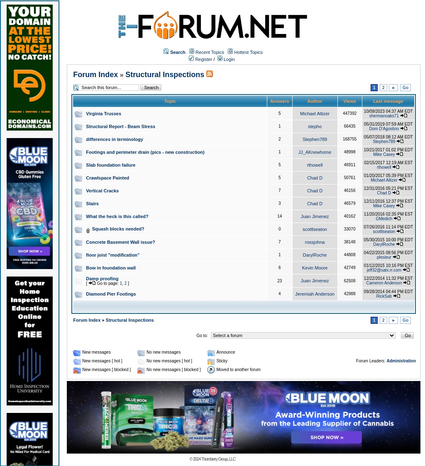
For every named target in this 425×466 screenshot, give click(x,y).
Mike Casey (384, 154)
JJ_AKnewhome (315, 152)
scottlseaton (315, 229)
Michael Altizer (315, 113)
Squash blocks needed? (118, 228)
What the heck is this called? (117, 216)
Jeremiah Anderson (315, 293)
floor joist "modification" (112, 254)
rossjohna (315, 242)
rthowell (315, 165)
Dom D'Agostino (384, 128)
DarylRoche (384, 244)
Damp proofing (102, 278)
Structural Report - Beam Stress (120, 126)
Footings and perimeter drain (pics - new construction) (145, 152)
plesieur (384, 257)
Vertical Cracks (102, 190)
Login (226, 59)
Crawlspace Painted (107, 177)
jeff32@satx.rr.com (384, 270)
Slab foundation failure (110, 165)
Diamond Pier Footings (111, 293)
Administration (401, 361)
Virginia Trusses (103, 113)
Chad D (314, 177)
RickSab (384, 296)
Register (200, 59)
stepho (315, 126)
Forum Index (95, 74)
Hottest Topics (248, 52)
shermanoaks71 (384, 116)
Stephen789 (315, 139)
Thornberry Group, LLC (218, 459)
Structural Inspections (164, 74)
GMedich (384, 218)
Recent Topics (209, 52)
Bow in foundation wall (111, 267)
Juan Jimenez (315, 216)
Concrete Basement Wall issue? (120, 242)
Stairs (92, 203)
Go (405, 87)
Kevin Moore (315, 267)
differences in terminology (114, 139)
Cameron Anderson (384, 283)
